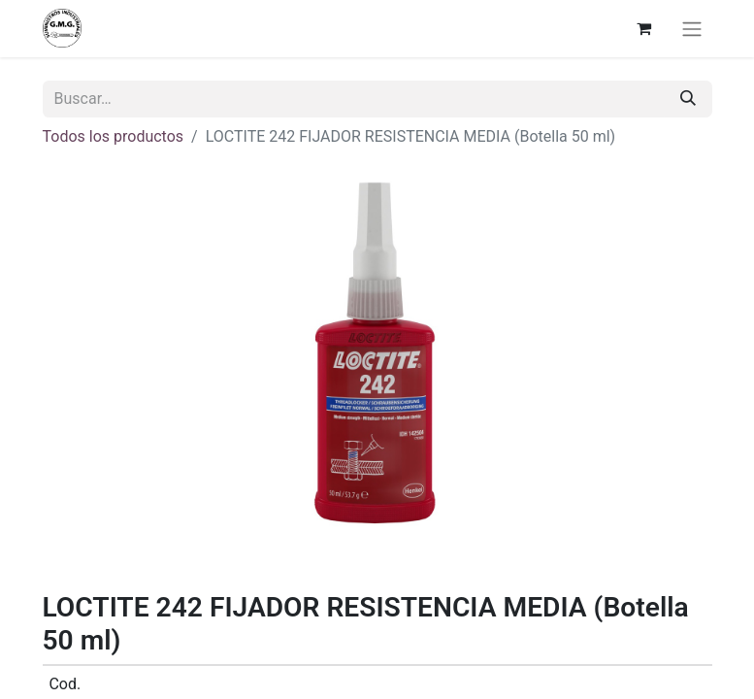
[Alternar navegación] (692, 29)
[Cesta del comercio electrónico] (644, 28)
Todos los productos (113, 136)
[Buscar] (688, 99)
